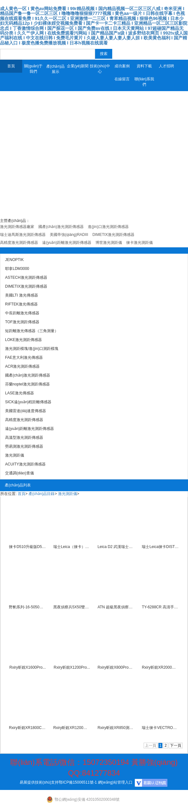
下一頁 (175, 745)
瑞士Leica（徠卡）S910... (71, 547)
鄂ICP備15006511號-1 (78, 782)
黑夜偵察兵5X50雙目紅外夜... (71, 607)
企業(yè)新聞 (78, 66)
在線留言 (122, 79)
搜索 (103, 53)
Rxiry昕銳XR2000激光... (160, 667)
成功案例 (122, 66)
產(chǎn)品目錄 (42, 493)
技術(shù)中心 (100, 69)
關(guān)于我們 (33, 69)
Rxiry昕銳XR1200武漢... (71, 727)
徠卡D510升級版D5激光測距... (27, 547)
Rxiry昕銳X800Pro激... (116, 667)
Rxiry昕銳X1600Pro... (28, 667)
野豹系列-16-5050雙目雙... (27, 607)
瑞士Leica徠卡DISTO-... (160, 547)
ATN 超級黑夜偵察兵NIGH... (116, 607)
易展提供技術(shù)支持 (39, 782)
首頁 (11, 66)
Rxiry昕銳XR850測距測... (116, 727)
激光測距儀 (67, 493)
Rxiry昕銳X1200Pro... (72, 667)
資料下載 (144, 66)
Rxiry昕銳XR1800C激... (27, 727)
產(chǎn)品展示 (55, 69)
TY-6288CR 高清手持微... (160, 607)
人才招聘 (166, 66)
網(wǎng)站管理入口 (115, 782)
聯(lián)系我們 (144, 82)
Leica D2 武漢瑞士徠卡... (116, 547)
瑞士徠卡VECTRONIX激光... (160, 727)
